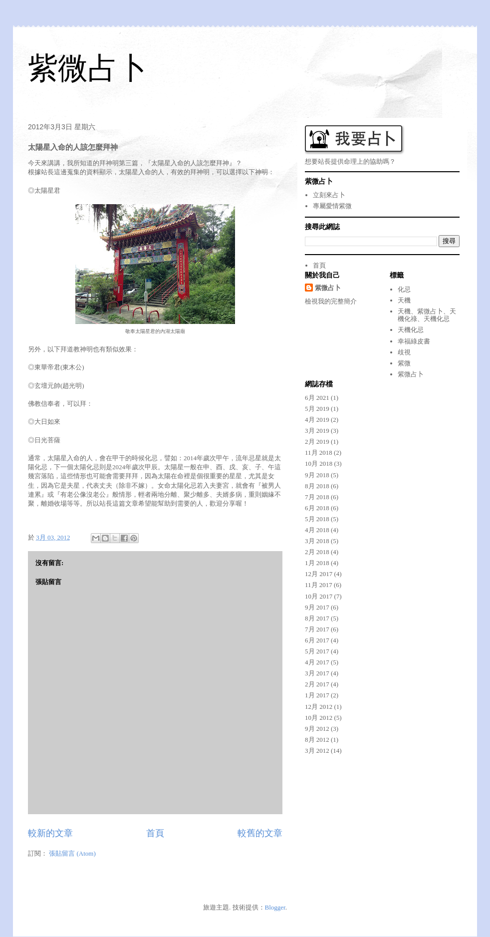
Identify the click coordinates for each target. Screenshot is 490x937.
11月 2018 (318, 452)
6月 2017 (317, 640)
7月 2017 (317, 629)
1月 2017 (317, 695)
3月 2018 (317, 541)
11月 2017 (318, 585)
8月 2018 (317, 486)
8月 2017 (317, 618)
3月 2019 (317, 430)
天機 (404, 300)
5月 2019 (317, 408)
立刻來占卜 (329, 195)
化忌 (404, 289)
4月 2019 (317, 419)
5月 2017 (317, 651)
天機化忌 (411, 329)
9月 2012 (317, 728)
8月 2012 (317, 739)
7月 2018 (317, 497)
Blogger (275, 907)
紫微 (404, 363)
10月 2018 (318, 463)
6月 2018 (317, 508)
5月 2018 (317, 519)
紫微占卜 (88, 68)
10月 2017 (318, 596)
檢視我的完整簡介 (331, 301)
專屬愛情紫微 (332, 206)
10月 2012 (318, 717)
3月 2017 (317, 673)
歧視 (404, 352)
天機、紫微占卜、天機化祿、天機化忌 (427, 315)
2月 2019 (317, 441)
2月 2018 (317, 552)
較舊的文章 (260, 833)
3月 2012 (317, 750)
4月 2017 (317, 662)
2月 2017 (317, 684)
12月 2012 (318, 706)
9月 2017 (317, 607)
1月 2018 (317, 563)
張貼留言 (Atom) (72, 853)
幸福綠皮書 (414, 341)
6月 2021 (317, 397)
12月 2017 (318, 574)
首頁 (155, 833)
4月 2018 (317, 530)
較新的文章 (50, 833)
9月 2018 (317, 475)
